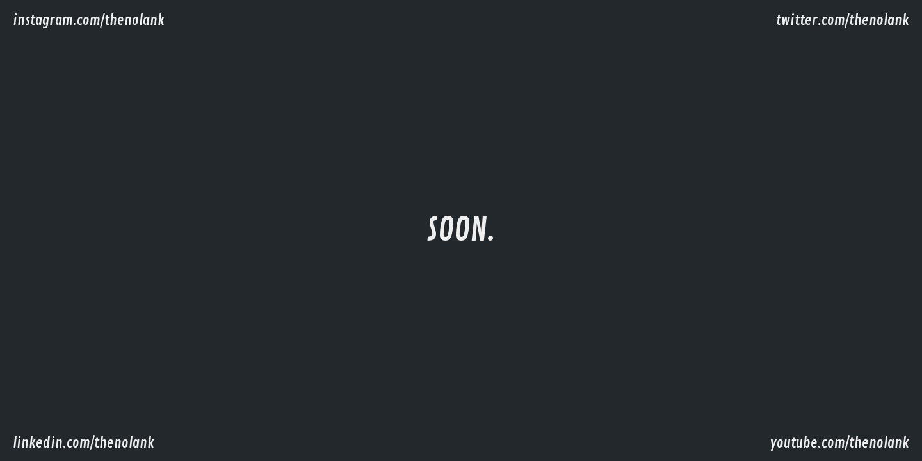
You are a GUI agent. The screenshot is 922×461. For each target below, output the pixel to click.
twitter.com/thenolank (842, 20)
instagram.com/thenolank (89, 20)
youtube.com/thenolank (839, 443)
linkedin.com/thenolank (83, 443)
